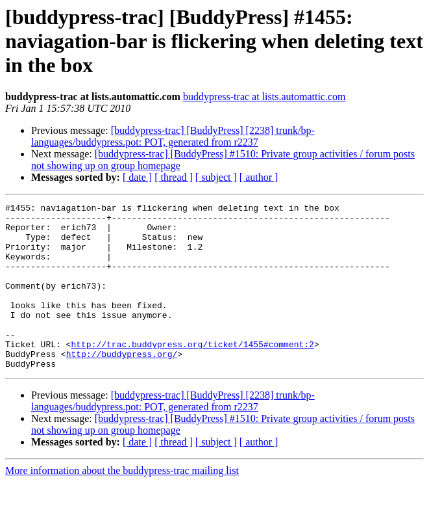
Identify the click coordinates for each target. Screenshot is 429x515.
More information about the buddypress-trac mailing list (122, 503)
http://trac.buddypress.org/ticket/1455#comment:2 (192, 373)
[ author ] (258, 177)
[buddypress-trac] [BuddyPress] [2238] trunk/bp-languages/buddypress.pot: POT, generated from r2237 (173, 136)
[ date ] (137, 177)
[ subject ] (216, 177)
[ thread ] (173, 177)
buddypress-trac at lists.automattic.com (264, 96)
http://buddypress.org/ (122, 385)
